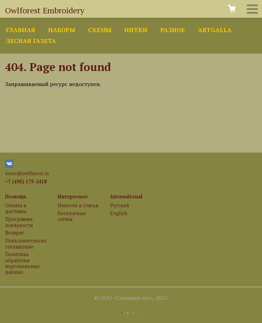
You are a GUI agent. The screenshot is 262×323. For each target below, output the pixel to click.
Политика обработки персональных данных (22, 263)
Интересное (73, 196)
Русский (119, 205)
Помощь (16, 196)
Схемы (99, 30)
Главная (20, 30)
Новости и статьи (78, 205)
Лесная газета (31, 41)
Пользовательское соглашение (25, 243)
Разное (172, 30)
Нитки (135, 30)
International (126, 196)
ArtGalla (215, 30)
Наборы (61, 30)
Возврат (14, 232)
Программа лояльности (19, 222)
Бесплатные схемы (72, 216)
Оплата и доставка (16, 208)
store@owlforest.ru (27, 173)
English (118, 213)
